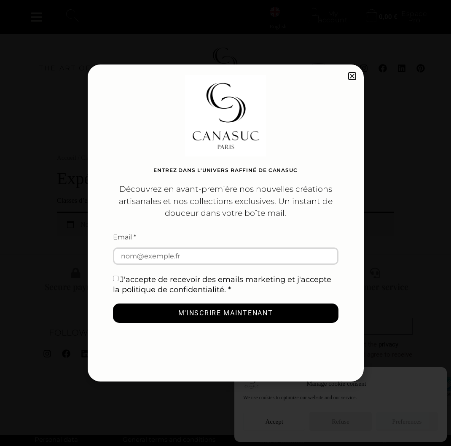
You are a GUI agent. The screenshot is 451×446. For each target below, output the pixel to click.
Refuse (340, 421)
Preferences (406, 421)
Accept (274, 421)
